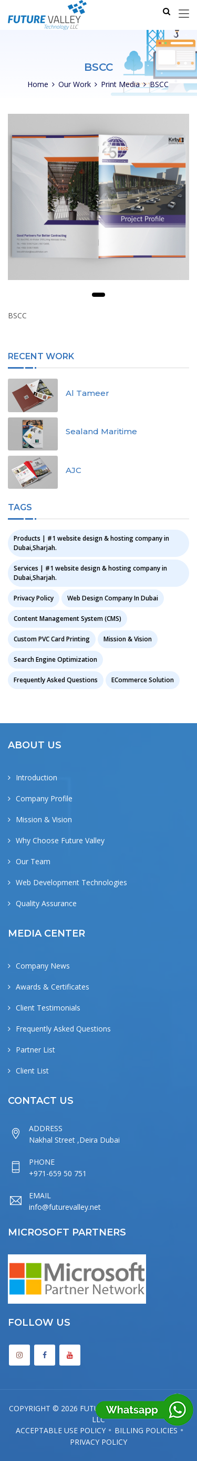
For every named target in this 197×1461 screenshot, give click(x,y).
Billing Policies (146, 1430)
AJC (73, 470)
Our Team (33, 861)
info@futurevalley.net (65, 1207)
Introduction (36, 777)
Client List (32, 1071)
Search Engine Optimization (55, 659)
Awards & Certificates (52, 987)
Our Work (74, 84)
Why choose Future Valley (60, 840)
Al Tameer (87, 393)
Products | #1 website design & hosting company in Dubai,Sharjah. (91, 543)
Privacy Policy (34, 598)
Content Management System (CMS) (67, 618)
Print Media (120, 84)
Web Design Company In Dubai (112, 598)
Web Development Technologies (71, 882)
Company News (43, 966)
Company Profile (44, 798)
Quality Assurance (46, 903)
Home (37, 84)
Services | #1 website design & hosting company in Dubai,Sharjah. (90, 573)
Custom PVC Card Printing (52, 639)
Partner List (35, 1050)
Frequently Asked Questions (56, 679)
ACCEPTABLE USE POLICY (61, 1430)
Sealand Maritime (101, 431)
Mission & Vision (127, 639)
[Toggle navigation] (184, 14)
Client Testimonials (48, 1008)
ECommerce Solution (142, 679)
